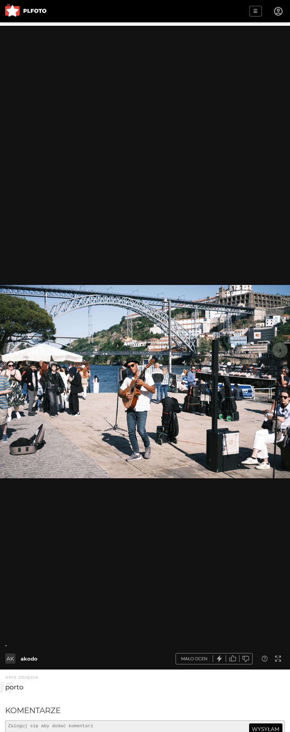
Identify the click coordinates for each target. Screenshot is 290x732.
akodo (29, 658)
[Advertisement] (145, 74)
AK (10, 658)
